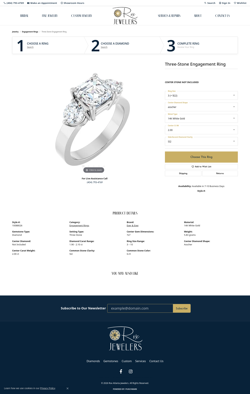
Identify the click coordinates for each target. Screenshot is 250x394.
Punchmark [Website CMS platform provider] (131, 389)
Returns (220, 173)
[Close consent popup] (67, 388)
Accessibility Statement (143, 377)
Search (30, 47)
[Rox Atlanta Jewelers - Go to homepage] (125, 338)
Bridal (24, 16)
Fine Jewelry (50, 16)
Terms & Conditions (120, 377)
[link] (13, 3)
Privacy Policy (103, 377)
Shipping (183, 173)
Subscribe (182, 308)
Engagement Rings (30, 31)
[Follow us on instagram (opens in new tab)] (130, 371)
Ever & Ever (133, 225)
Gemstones (110, 361)
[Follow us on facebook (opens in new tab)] (120, 371)
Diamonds (93, 361)
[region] (94, 122)
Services (140, 361)
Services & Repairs (169, 16)
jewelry (15, 31)
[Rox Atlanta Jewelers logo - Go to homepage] (125, 15)
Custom (127, 361)
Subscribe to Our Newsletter (83, 308)
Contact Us (222, 16)
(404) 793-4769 (95, 182)
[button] (209, 3)
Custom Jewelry (81, 16)
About (198, 16)
